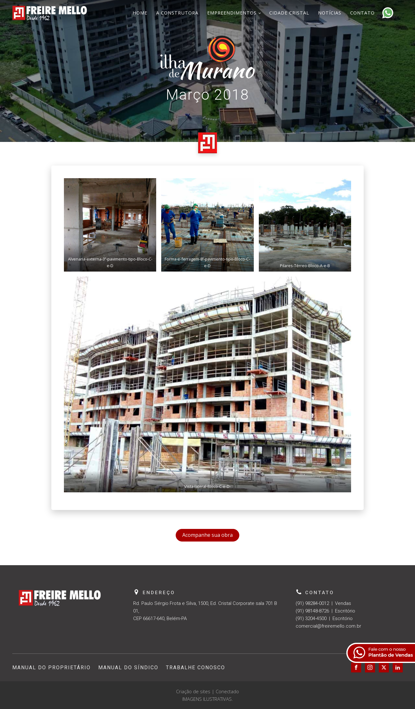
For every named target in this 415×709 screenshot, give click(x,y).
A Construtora (177, 13)
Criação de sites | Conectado (207, 691)
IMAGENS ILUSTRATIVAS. (207, 699)
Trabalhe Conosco (195, 668)
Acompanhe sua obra (207, 534)
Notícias (329, 13)
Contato (362, 13)
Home (140, 13)
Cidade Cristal (289, 13)
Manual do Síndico (128, 668)
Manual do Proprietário (51, 668)
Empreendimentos (232, 13)
